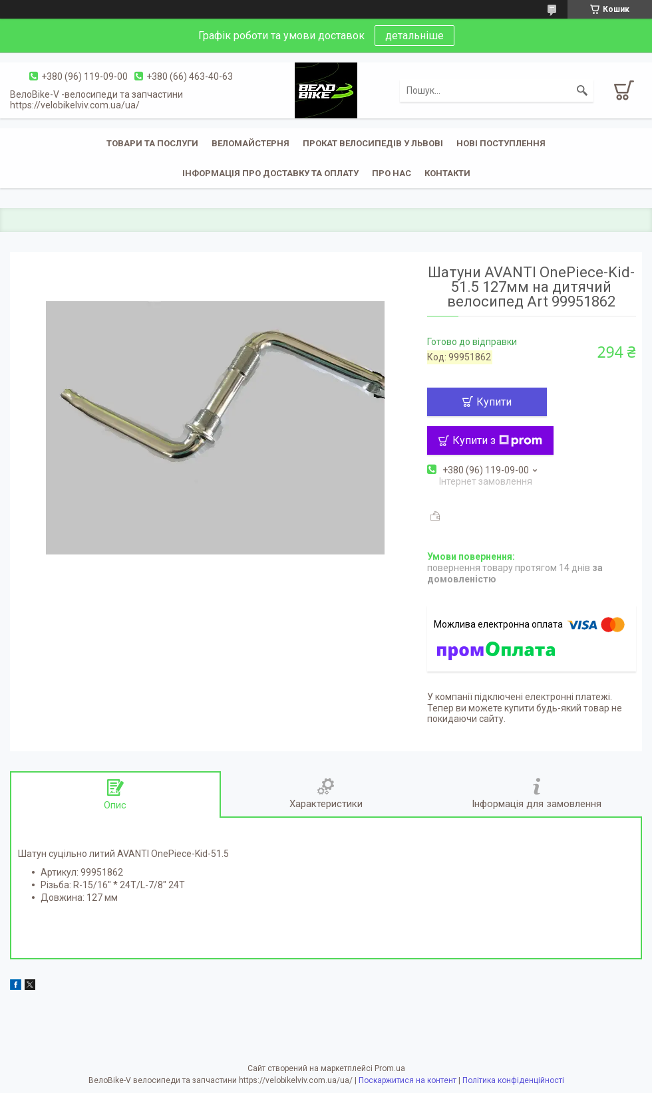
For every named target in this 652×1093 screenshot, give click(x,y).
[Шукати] (582, 90)
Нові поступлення (501, 143)
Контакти (447, 173)
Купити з (497, 440)
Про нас (391, 173)
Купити (494, 402)
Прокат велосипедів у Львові (373, 143)
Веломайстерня (250, 143)
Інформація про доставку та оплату (270, 173)
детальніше (414, 35)
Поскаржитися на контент (407, 1080)
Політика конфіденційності (513, 1080)
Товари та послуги (152, 143)
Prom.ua (390, 1068)
